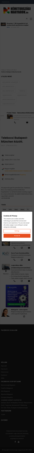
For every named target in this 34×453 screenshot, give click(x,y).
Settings (17, 231)
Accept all (17, 236)
